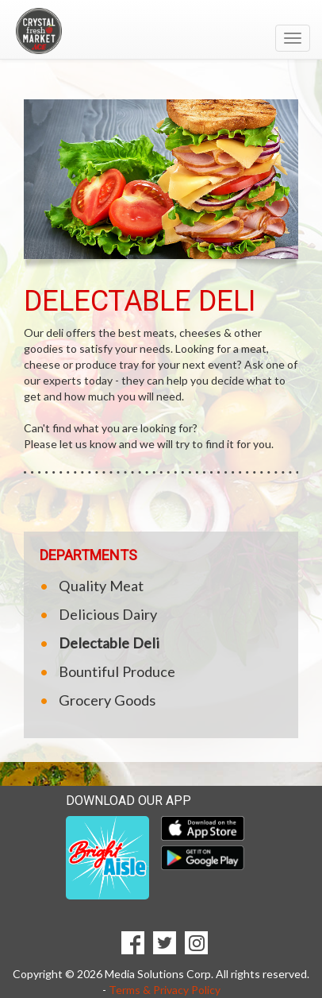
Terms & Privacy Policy (164, 989)
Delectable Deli (109, 643)
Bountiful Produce (117, 671)
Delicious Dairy (108, 614)
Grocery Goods (107, 700)
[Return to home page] (161, 31)
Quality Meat (101, 585)
